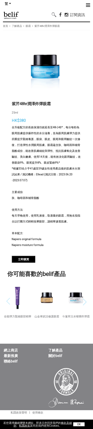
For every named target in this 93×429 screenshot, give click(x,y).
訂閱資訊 (77, 14)
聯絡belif (11, 374)
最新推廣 (11, 368)
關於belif (55, 368)
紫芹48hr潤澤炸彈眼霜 (47, 26)
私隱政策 (24, 425)
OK (79, 424)
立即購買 (23, 272)
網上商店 (11, 363)
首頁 (5, 26)
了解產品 (17, 26)
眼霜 (28, 26)
